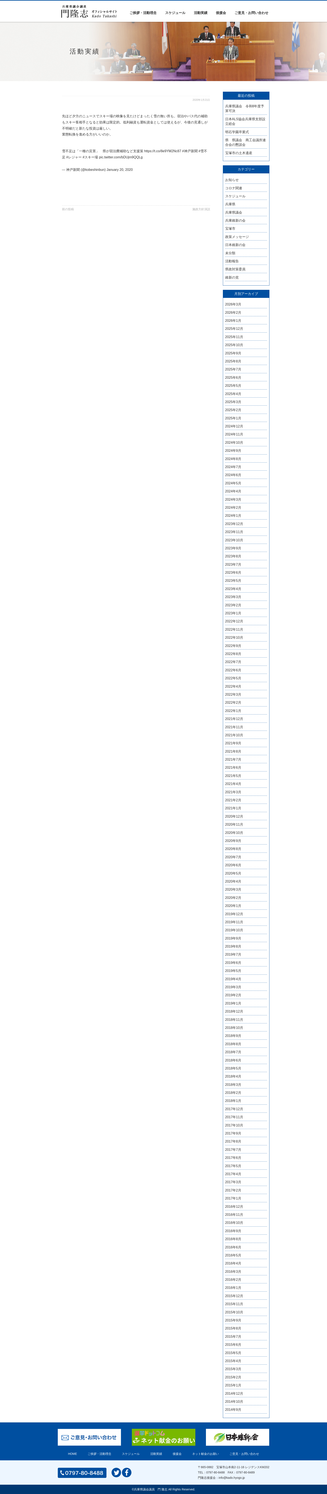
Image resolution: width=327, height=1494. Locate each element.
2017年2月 (233, 1190)
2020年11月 (234, 824)
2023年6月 (233, 572)
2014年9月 (233, 1409)
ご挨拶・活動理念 (143, 13)
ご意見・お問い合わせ (251, 13)
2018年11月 (234, 1019)
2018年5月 (233, 1068)
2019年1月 (233, 1003)
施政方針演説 (201, 209)
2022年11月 (234, 629)
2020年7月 (233, 857)
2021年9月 (233, 743)
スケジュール (175, 13)
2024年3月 (233, 499)
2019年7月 (233, 954)
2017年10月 (234, 1125)
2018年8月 (233, 1044)
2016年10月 (234, 1222)
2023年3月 (233, 597)
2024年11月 (234, 434)
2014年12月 (234, 1393)
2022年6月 (233, 670)
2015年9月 (233, 1320)
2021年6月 (233, 767)
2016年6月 (233, 1247)
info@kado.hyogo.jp (232, 1477)
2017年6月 (233, 1158)
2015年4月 (233, 1361)
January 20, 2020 (119, 169)
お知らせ (232, 180)
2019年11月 (234, 922)
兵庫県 (230, 204)
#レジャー (74, 157)
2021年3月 (233, 792)
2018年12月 (234, 1011)
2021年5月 (233, 776)
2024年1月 (233, 515)
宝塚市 (230, 228)
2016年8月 (233, 1239)
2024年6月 (233, 475)
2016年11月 (234, 1214)
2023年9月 (233, 548)
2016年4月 (233, 1263)
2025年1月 (233, 418)
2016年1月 (233, 1287)
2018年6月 (233, 1060)
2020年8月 (233, 849)
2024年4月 (233, 491)
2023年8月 (233, 556)
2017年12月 (234, 1109)
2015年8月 (233, 1328)
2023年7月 (233, 564)
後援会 (221, 13)
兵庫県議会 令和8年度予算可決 (244, 108)
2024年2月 (233, 507)
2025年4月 (233, 394)
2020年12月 (234, 816)
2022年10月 (234, 637)
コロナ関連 (233, 188)
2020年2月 (233, 898)
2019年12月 (234, 914)
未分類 (230, 253)
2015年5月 (233, 1353)
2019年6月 (233, 963)
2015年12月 (234, 1296)
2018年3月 (233, 1084)
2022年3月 (233, 694)
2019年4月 (233, 979)
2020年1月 (233, 906)
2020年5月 (233, 873)
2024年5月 (233, 483)
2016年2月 (233, 1279)
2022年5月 (233, 678)
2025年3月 (233, 402)
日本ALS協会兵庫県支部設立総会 (245, 121)
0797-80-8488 (215, 1472)
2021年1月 (233, 808)
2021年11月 (234, 727)
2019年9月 (233, 938)
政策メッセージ (237, 237)
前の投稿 (68, 209)
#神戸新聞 (190, 151)
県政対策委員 (235, 269)
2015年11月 (234, 1304)
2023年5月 (233, 580)
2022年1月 (233, 711)
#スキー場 (90, 157)
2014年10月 (234, 1401)
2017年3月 (233, 1182)
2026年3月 (233, 304)
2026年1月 (233, 320)
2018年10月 (234, 1028)
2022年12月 (234, 621)
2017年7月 (233, 1149)
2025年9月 (233, 353)
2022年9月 (233, 646)
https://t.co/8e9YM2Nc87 (162, 151)
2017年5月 (233, 1166)
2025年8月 (233, 361)
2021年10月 (234, 735)
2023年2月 (233, 605)
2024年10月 (234, 442)
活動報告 (232, 261)
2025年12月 (234, 328)
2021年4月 (233, 784)
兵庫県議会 (233, 212)
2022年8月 (233, 654)
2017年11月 (234, 1117)
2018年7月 (233, 1052)
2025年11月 (234, 337)
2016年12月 (234, 1206)
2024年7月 (233, 467)
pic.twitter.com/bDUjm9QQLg (121, 157)
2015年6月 (233, 1344)
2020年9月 (233, 841)
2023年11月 (234, 532)
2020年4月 (233, 881)
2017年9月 (233, 1133)
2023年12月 (234, 524)
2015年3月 (233, 1369)
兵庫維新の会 (235, 220)
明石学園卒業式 (237, 132)
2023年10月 (234, 540)
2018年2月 (233, 1093)
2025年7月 (233, 369)
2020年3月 (233, 889)
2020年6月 (233, 865)
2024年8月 (233, 459)
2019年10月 (234, 930)
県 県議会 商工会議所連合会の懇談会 (245, 142)
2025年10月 (234, 345)
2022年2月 (233, 702)
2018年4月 (233, 1076)
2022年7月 (233, 662)
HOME (72, 1453)
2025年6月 (233, 377)
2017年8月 (233, 1141)
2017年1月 (233, 1198)
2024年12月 (234, 426)
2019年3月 (233, 987)
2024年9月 (233, 450)
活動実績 (200, 13)
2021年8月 (233, 751)
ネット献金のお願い (205, 1453)
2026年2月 (233, 312)
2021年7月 (233, 759)
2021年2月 (233, 800)
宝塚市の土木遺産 (238, 153)
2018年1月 (233, 1101)
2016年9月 (233, 1231)
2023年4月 (233, 589)
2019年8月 (233, 946)
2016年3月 (233, 1271)
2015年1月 (233, 1385)
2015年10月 (234, 1312)
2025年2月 (233, 410)
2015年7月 (233, 1336)
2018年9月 (233, 1036)
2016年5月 (233, 1255)
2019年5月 (233, 971)
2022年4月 (233, 686)
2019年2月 (233, 995)
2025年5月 (233, 385)
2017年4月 (233, 1174)
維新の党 (232, 277)
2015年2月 (233, 1377)
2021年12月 (234, 719)
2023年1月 (233, 613)
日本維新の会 (235, 245)
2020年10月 (234, 833)
